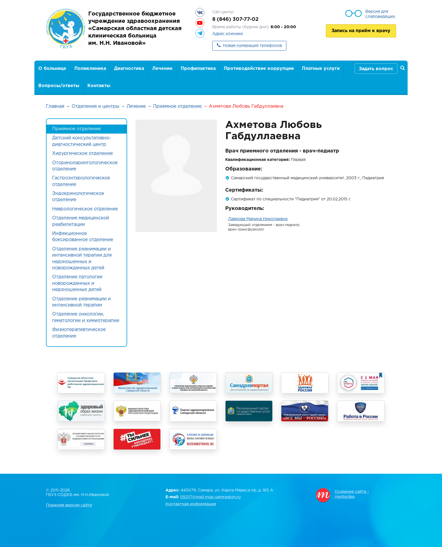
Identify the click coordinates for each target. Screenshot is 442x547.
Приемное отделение (178, 106)
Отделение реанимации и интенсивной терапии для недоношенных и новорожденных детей (82, 258)
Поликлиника (90, 69)
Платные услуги (321, 69)
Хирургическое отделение (82, 153)
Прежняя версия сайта (69, 505)
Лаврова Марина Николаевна (258, 219)
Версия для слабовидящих (380, 14)
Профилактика (198, 69)
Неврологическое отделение (85, 209)
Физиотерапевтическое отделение (79, 332)
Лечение (162, 69)
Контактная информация (190, 504)
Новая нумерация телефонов (252, 45)
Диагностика (129, 69)
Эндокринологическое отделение (78, 196)
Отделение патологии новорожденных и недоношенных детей (77, 283)
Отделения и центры (95, 106)
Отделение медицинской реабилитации (80, 221)
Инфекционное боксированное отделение (82, 236)
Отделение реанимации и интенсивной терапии (81, 302)
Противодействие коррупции (259, 69)
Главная (55, 106)
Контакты (98, 86)
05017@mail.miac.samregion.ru (210, 497)
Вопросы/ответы (58, 86)
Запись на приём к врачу (361, 31)
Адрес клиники (227, 34)
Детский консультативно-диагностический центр (81, 141)
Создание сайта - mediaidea (352, 494)
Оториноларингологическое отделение (85, 166)
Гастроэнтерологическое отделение (81, 181)
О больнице (52, 69)
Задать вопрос (376, 69)
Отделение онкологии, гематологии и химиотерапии (85, 317)
